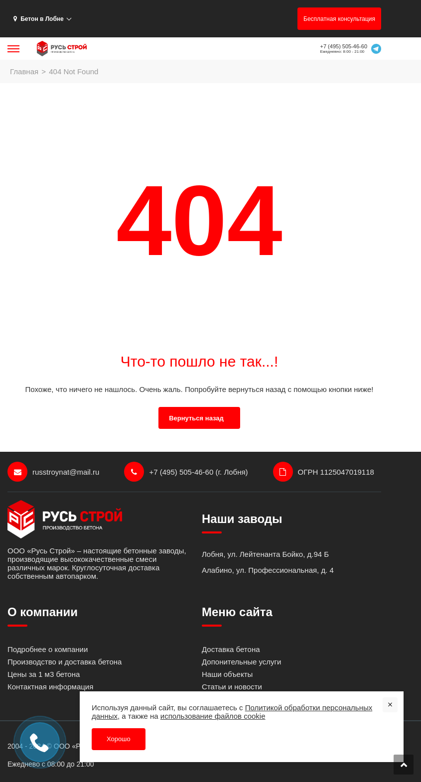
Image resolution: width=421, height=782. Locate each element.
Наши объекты (227, 674)
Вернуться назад (196, 418)
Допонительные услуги (241, 661)
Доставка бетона (231, 649)
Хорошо (119, 739)
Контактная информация (50, 686)
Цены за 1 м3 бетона (43, 674)
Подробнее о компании (47, 649)
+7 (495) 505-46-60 (343, 46)
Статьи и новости (232, 686)
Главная (24, 71)
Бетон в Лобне (38, 18)
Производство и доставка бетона (64, 661)
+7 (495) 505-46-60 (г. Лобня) (186, 472)
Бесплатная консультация (339, 18)
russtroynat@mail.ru (53, 472)
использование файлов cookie (213, 716)
